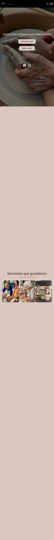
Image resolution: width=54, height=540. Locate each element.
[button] (27, 41)
